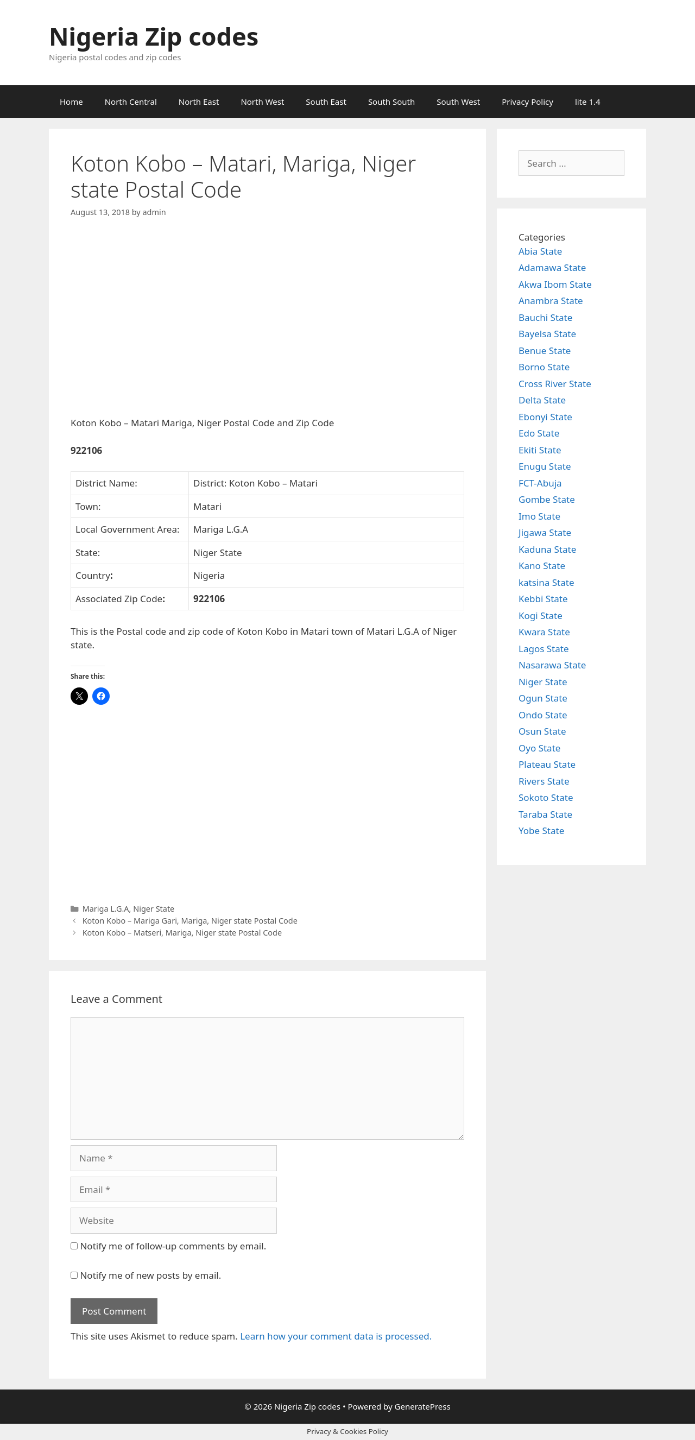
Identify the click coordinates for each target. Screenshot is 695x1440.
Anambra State (551, 300)
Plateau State (547, 764)
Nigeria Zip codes (153, 36)
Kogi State (541, 615)
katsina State (546, 582)
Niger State (153, 909)
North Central (131, 101)
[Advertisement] (267, 326)
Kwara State (544, 632)
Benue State (545, 350)
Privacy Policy (527, 101)
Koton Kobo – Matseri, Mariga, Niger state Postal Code (182, 932)
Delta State (542, 400)
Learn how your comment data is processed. (336, 1336)
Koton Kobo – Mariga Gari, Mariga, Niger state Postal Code (190, 920)
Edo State (539, 433)
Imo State (539, 516)
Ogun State (543, 698)
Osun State (542, 731)
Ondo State (543, 715)
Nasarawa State (552, 665)
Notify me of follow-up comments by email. (173, 1246)
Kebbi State (543, 598)
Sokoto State (546, 797)
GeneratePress (423, 1406)
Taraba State (545, 814)
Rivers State (544, 781)
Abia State (540, 251)
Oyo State (539, 748)
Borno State (544, 367)
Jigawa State (545, 532)
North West (262, 101)
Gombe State (547, 499)
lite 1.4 (588, 101)
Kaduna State (547, 549)
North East (199, 101)
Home (71, 101)
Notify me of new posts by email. (150, 1275)
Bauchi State (545, 317)
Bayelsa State (547, 333)
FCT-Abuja (540, 483)
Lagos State (543, 648)
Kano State (542, 565)
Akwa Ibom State (555, 284)
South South (391, 101)
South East (326, 101)
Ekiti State (540, 450)
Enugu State (545, 466)
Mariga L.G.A (106, 909)
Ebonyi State (545, 416)
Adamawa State (552, 267)
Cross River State (555, 383)
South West (458, 101)
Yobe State (541, 830)
